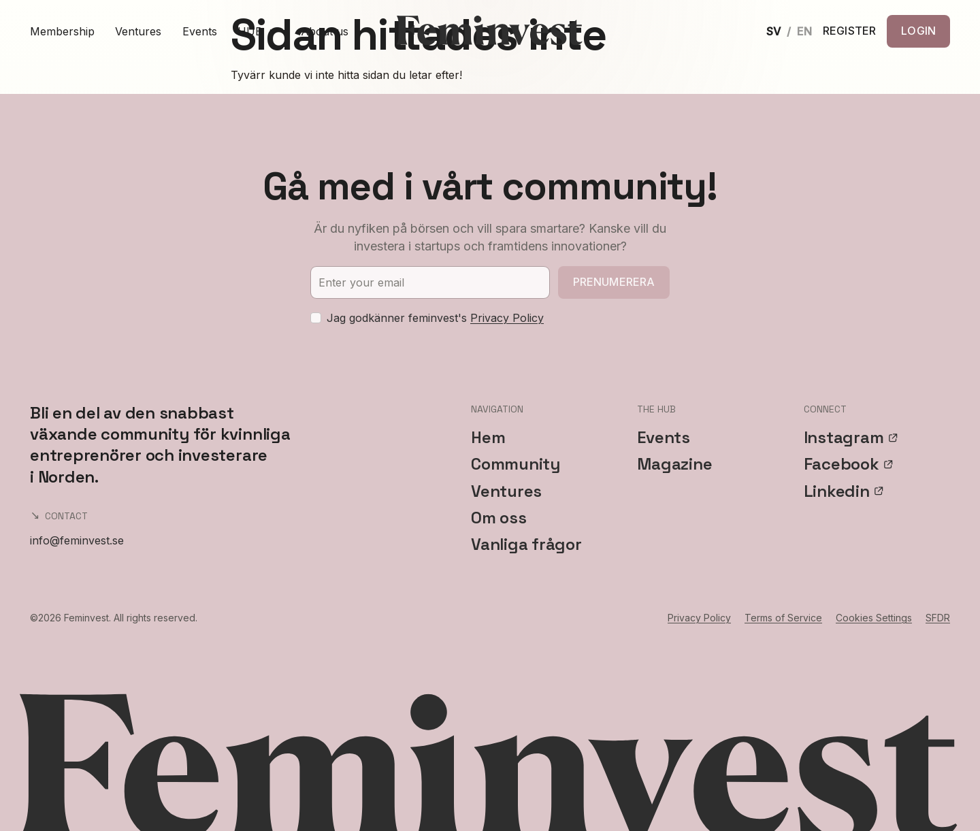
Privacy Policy (507, 318)
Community (515, 463)
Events (199, 31)
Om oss (499, 517)
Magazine (674, 463)
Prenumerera (614, 282)
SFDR (938, 617)
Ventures (138, 31)
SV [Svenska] (773, 31)
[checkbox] (315, 318)
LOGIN (918, 30)
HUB (259, 31)
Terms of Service (783, 617)
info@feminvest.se (77, 540)
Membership (62, 31)
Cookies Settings (874, 617)
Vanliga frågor (526, 544)
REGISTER (849, 31)
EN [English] (804, 31)
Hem (488, 437)
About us (324, 31)
